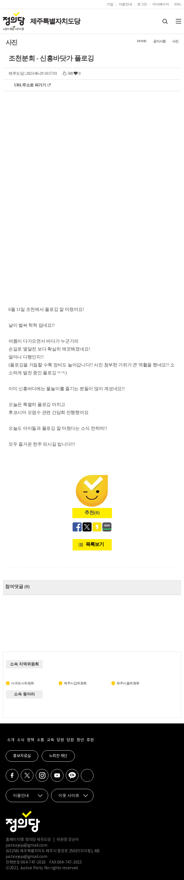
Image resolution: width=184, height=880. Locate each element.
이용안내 (125, 4)
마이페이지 (161, 4)
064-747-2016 (33, 862)
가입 (110, 4)
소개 (10, 740)
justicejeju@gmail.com (26, 845)
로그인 (142, 4)
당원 (60, 740)
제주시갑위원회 (75, 683)
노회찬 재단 (58, 756)
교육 (50, 740)
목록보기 (95, 544)
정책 (30, 740)
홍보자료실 (22, 756)
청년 (80, 740)
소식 (20, 740)
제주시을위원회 (128, 683)
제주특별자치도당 (55, 21)
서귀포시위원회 (22, 683)
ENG (177, 4)
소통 (40, 740)
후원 (90, 740)
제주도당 (16, 73)
